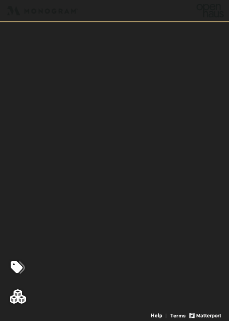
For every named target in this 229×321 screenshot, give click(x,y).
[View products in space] (17, 267)
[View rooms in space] (17, 296)
